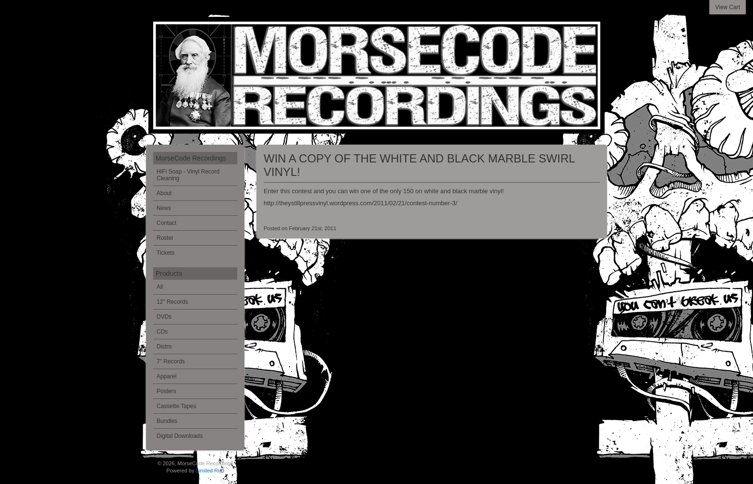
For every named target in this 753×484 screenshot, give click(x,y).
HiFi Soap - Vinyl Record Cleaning (188, 175)
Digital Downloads (180, 436)
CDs (162, 331)
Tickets (166, 252)
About (164, 193)
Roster (165, 238)
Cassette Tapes (176, 406)
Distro (164, 346)
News (164, 208)
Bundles (167, 421)
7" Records (171, 361)
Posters (166, 391)
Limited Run (210, 470)
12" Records (172, 301)
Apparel (166, 376)
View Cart (727, 7)
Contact (166, 223)
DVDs (164, 316)
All (160, 287)
